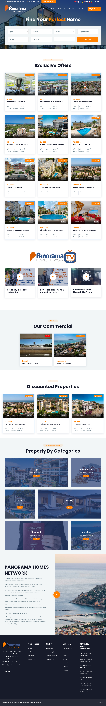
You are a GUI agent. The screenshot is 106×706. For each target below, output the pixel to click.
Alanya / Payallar (45, 93)
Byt (36, 469)
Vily (20, 500)
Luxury (69, 500)
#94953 (63, 93)
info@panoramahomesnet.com (14, 1)
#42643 (98, 415)
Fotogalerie (31, 656)
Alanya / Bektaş (78, 136)
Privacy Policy (32, 659)
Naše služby (49, 648)
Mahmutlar (66, 663)
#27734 (63, 221)
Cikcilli (64, 656)
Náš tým (30, 652)
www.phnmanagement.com (13, 668)
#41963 (30, 221)
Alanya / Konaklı (78, 178)
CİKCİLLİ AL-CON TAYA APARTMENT (51, 230)
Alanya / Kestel (61, 355)
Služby (53, 9)
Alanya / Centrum (78, 93)
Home (38, 9)
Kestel (65, 659)
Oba (64, 652)
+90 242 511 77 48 (33, 1)
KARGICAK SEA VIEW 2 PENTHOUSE (84, 230)
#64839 (96, 221)
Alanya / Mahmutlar (13, 136)
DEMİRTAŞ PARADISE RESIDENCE (50, 424)
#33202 (96, 93)
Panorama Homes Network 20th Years (82, 290)
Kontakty (81, 9)
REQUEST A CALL (94, 9)
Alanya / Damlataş (12, 178)
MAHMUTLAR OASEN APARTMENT (17, 145)
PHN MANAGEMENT (48, 1)
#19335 (63, 178)
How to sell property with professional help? (52, 291)
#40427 (96, 178)
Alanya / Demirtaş (45, 415)
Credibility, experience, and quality (18, 291)
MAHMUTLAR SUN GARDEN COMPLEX (52, 145)
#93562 (30, 93)
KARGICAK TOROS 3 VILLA (82, 424)
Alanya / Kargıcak (78, 221)
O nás (30, 648)
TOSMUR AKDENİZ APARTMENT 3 (50, 187)
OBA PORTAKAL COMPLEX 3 (16, 102)
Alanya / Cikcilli (45, 221)
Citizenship (36, 532)
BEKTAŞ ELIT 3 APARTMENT (82, 145)
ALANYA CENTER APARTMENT (82, 102)
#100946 (64, 415)
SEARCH (87, 39)
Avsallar (65, 670)
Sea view (86, 532)
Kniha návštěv (72, 9)
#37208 (63, 136)
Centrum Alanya (67, 648)
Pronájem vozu (50, 659)
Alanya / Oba (11, 93)
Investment (86, 469)
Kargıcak (65, 666)
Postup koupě (50, 652)
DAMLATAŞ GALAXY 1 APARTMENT (18, 230)
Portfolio (45, 9)
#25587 (96, 136)
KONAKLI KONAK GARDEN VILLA (83, 187)
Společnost (61, 9)
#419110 (30, 136)
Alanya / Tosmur (45, 178)
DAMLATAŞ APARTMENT (15, 187)
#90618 (47, 355)
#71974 (81, 355)
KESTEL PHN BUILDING (64, 364)
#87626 (30, 178)
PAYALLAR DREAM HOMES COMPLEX (51, 102)
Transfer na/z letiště (51, 656)
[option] (19, 285)
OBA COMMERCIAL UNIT (30, 364)
